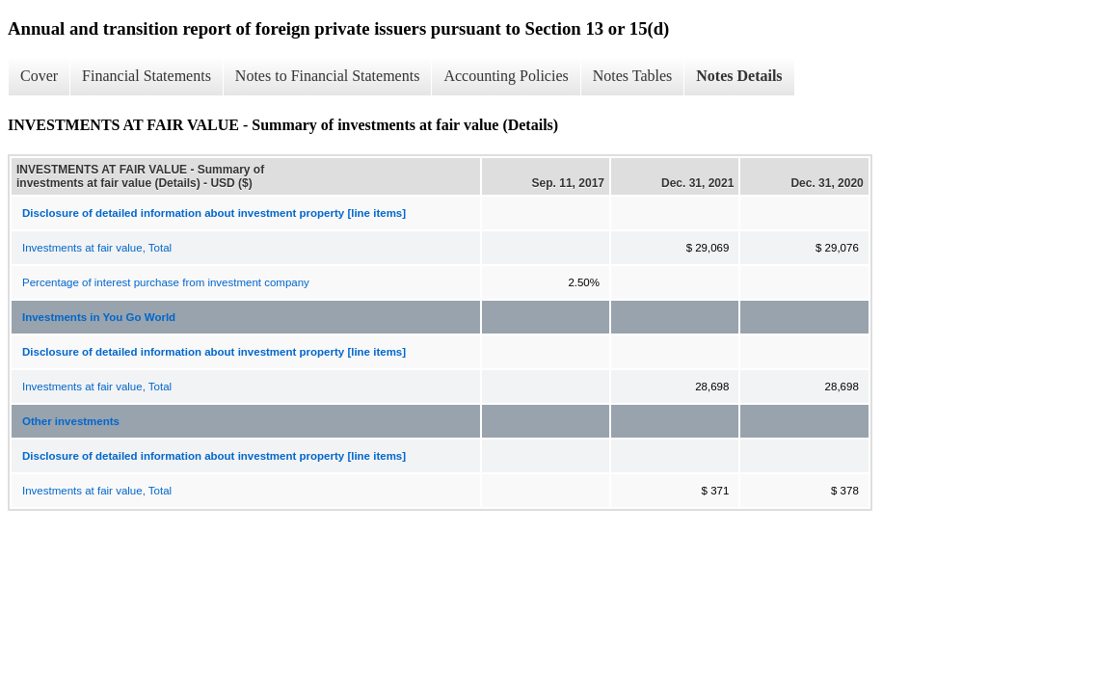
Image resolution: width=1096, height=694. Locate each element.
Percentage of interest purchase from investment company (165, 282)
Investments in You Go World (98, 317)
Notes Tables (633, 75)
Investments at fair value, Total (97, 248)
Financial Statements (146, 75)
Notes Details (739, 75)
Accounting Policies (505, 75)
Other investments (71, 421)
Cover (39, 75)
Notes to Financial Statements (327, 75)
